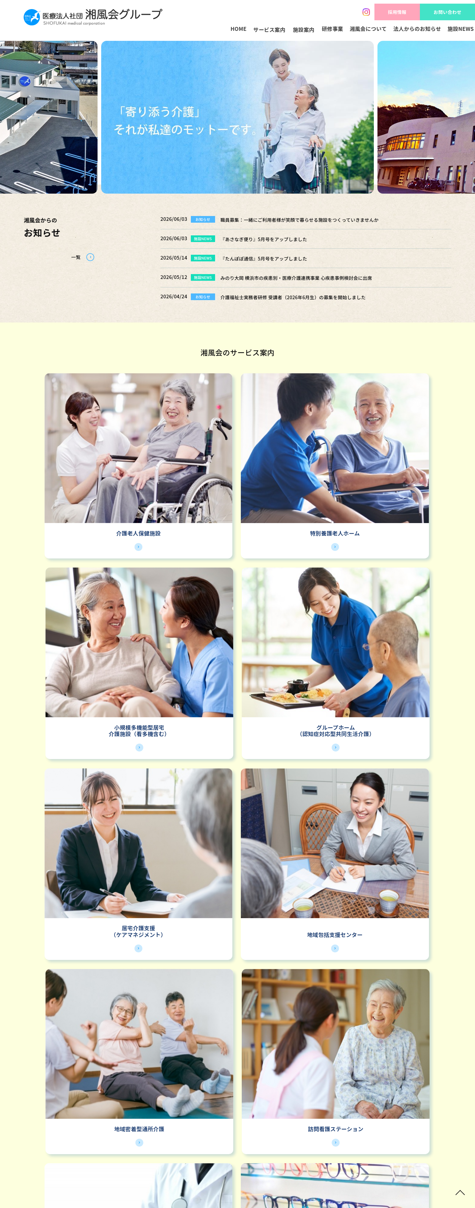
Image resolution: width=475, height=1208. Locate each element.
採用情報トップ (233, 1013)
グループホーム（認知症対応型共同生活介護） (401, 466)
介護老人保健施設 (74, 470)
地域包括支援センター (183, 603)
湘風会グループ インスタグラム (99, 1097)
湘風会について (352, 30)
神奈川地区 (60, 854)
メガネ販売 (288, 729)
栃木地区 (326, 854)
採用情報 (385, 9)
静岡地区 (149, 854)
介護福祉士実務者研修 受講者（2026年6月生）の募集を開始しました (307, 297)
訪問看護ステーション (401, 603)
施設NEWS (456, 30)
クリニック (179, 729)
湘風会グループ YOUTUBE (315, 1097)
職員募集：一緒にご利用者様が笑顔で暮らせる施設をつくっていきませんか (315, 219)
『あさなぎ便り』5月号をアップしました (272, 239)
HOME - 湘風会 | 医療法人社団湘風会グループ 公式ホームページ (93, 18)
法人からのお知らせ (407, 30)
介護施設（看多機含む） (292, 470)
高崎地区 (415, 854)
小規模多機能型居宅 (292, 463)
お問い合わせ (443, 9)
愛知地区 (237, 854)
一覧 (72, 258)
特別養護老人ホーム (183, 470)
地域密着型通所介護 (292, 603)
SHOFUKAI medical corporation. (229, 1190)
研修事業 (311, 30)
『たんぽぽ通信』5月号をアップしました (272, 258)
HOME (185, 30)
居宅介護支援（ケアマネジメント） (74, 599)
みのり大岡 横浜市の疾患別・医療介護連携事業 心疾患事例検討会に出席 (311, 277)
